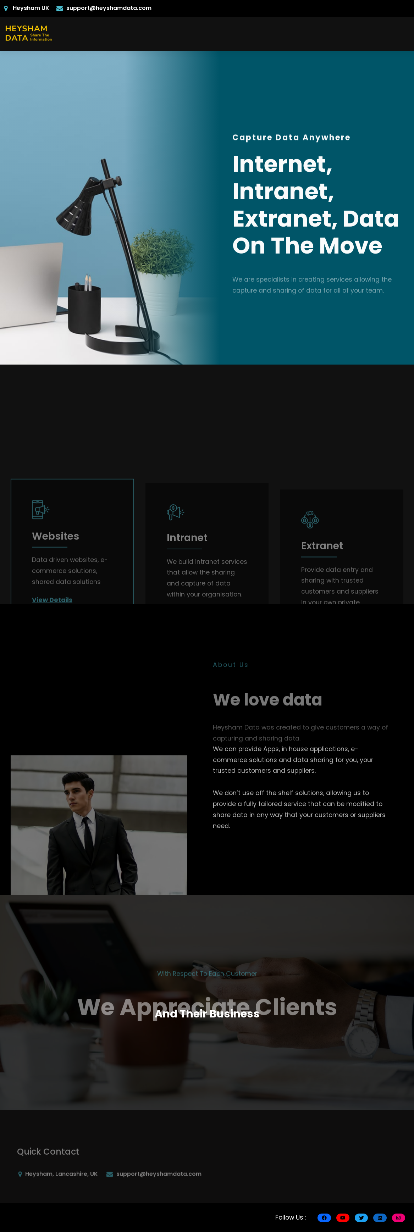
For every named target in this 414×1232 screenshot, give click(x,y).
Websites (55, 602)
